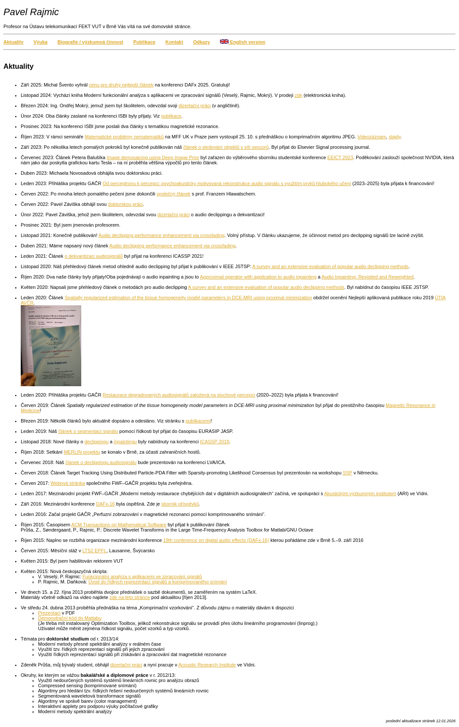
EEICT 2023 (340, 157)
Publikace (144, 42)
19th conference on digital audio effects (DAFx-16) (216, 540)
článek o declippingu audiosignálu (101, 462)
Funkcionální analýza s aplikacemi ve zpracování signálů (142, 576)
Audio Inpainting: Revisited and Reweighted (368, 276)
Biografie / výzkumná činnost (90, 42)
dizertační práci (194, 105)
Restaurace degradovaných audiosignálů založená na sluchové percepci (179, 394)
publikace (171, 115)
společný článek (173, 193)
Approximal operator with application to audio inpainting (258, 276)
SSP (347, 472)
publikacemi (197, 420)
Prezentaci (49, 612)
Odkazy (201, 42)
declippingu (96, 441)
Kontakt (174, 42)
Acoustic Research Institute (207, 664)
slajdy (394, 136)
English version (242, 42)
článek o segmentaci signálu (88, 431)
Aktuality (13, 42)
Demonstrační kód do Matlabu (70, 618)
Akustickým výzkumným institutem (360, 493)
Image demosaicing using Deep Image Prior (153, 157)
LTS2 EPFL (94, 550)
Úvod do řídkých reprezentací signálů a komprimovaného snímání (158, 581)
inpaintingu (125, 441)
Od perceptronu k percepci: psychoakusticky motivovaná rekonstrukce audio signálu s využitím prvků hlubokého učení (227, 183)
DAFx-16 (105, 503)
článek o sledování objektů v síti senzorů (226, 147)
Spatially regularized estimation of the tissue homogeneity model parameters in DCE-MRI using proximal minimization (188, 297)
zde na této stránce (129, 597)
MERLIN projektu (82, 452)
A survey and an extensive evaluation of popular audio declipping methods (330, 266)
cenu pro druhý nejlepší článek (121, 84)
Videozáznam (371, 136)
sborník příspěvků (180, 503)
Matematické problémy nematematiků (124, 136)
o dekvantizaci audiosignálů (94, 256)
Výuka (41, 42)
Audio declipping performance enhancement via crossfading (162, 235)
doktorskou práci (125, 204)
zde (299, 95)
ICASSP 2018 (215, 441)
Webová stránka (68, 483)
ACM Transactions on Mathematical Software (118, 524)
